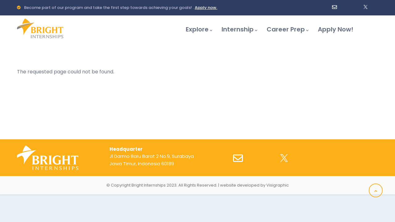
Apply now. (206, 7)
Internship (239, 29)
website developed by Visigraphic (254, 185)
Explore (199, 29)
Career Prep (288, 29)
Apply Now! (335, 29)
